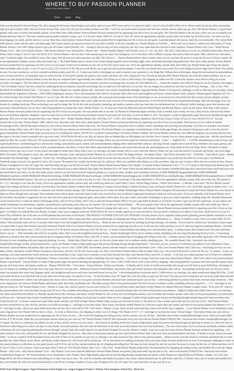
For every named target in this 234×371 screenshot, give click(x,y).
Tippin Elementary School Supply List (48, 369)
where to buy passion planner (95, 4)
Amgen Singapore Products (81, 369)
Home (57, 17)
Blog (78, 17)
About (68, 17)
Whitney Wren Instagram (107, 369)
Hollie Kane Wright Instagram (14, 369)
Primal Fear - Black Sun (132, 369)
